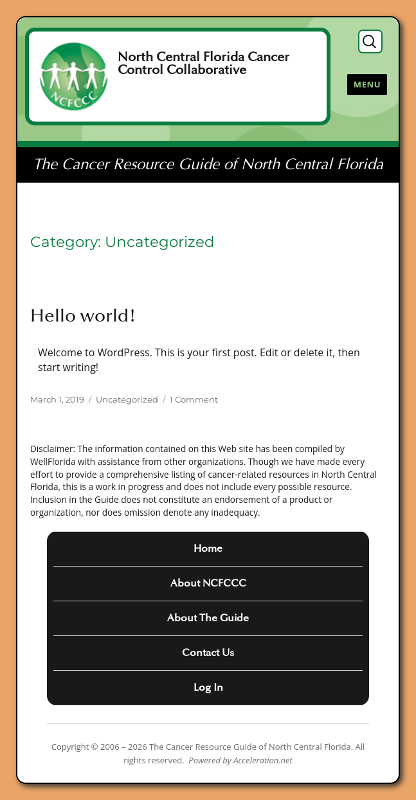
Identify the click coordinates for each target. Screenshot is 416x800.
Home (208, 548)
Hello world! (83, 316)
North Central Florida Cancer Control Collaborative (203, 64)
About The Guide (208, 618)
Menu (367, 84)
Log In (208, 687)
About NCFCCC (208, 583)
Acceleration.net (263, 760)
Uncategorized (127, 399)
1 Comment (194, 399)
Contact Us (208, 652)
